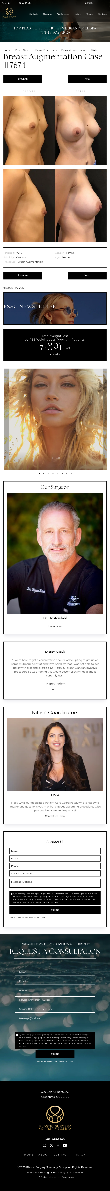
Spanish (6, 3)
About (89, 14)
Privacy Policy (69, 899)
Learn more (55, 626)
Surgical (34, 14)
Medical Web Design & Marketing (46, 1172)
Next (87, 79)
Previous (23, 79)
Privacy (34, 917)
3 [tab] (48, 473)
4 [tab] (53, 473)
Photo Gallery (23, 50)
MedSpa (47, 14)
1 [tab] (39, 473)
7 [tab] (66, 473)
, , (55, 1094)
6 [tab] (62, 473)
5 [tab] (57, 473)
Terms (42, 917)
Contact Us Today (55, 816)
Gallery (77, 14)
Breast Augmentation (73, 50)
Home (7, 50)
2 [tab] (43, 473)
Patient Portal (24, 3)
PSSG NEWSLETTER (30, 306)
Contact (102, 14)
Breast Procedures (46, 50)
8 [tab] (71, 473)
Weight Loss (63, 14)
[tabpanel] (56, 419)
